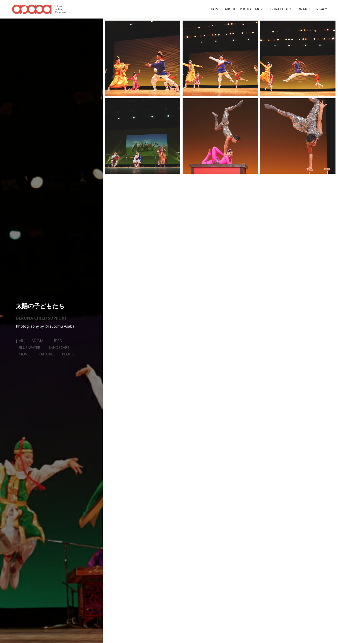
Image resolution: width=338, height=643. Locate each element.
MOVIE (25, 354)
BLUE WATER (29, 348)
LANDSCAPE (59, 348)
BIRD (58, 341)
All (21, 341)
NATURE (46, 354)
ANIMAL (38, 341)
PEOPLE (68, 354)
